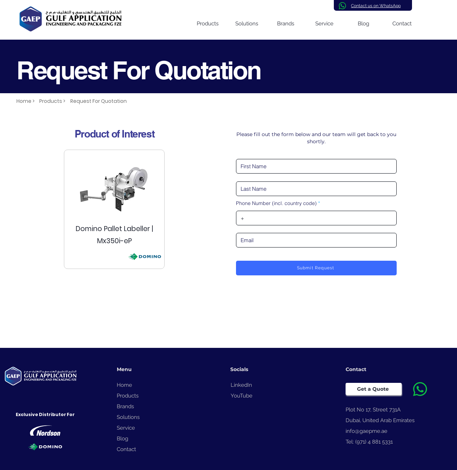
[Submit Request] (316, 268)
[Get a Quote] (374, 389)
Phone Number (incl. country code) (276, 203)
